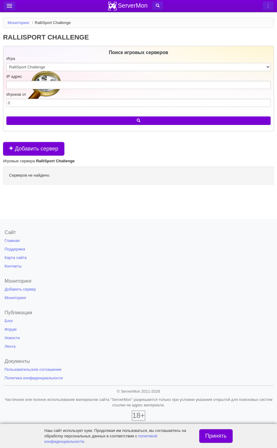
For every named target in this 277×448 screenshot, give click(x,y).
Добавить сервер (33, 149)
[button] (157, 6)
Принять (216, 436)
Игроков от (16, 94)
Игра (10, 58)
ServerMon (133, 5)
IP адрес (14, 76)
